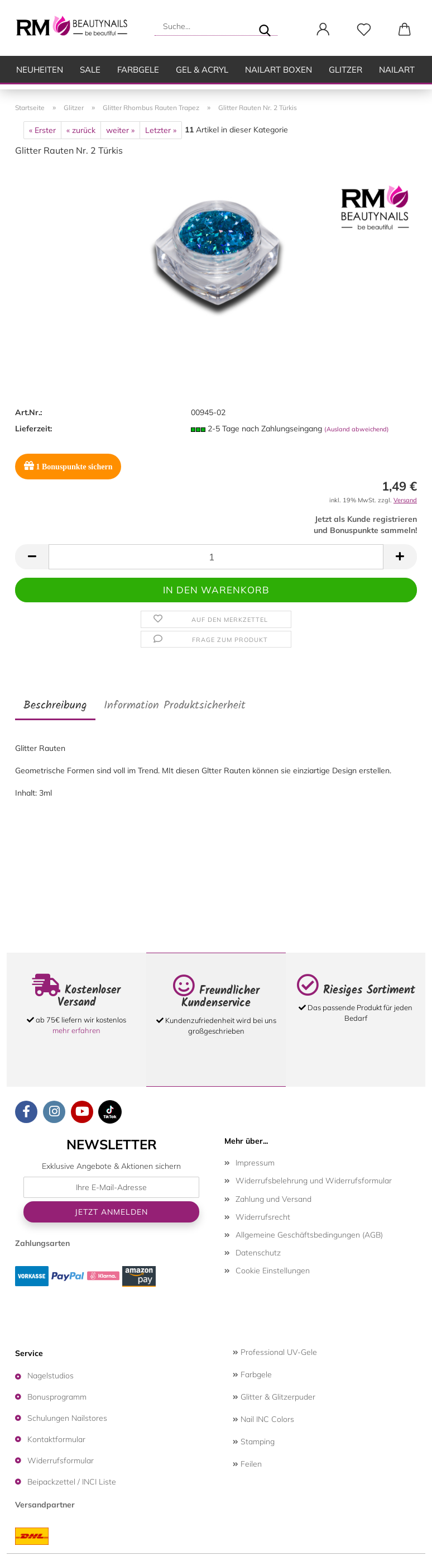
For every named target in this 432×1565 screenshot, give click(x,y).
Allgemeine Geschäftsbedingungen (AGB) (309, 1235)
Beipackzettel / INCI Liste (71, 1482)
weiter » (120, 130)
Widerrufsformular (60, 1460)
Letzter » (160, 130)
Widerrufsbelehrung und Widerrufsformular (314, 1181)
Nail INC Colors (263, 1419)
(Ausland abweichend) (356, 429)
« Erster (42, 130)
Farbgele (138, 69)
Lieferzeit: (33, 429)
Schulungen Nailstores (67, 1418)
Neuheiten (39, 69)
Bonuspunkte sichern (68, 465)
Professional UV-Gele (275, 1352)
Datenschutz (258, 1253)
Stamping (254, 1441)
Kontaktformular (56, 1439)
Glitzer (345, 69)
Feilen (247, 1464)
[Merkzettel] (363, 29)
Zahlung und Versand (273, 1199)
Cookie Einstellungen (273, 1271)
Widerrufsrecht (263, 1217)
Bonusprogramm (57, 1397)
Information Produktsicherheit (175, 706)
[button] (323, 29)
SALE (90, 69)
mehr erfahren (76, 1030)
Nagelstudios (50, 1376)
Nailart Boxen (278, 69)
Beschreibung (55, 706)
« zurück (80, 130)
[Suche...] (265, 26)
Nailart (397, 69)
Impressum (255, 1163)
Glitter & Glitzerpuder (274, 1397)
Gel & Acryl (202, 69)
